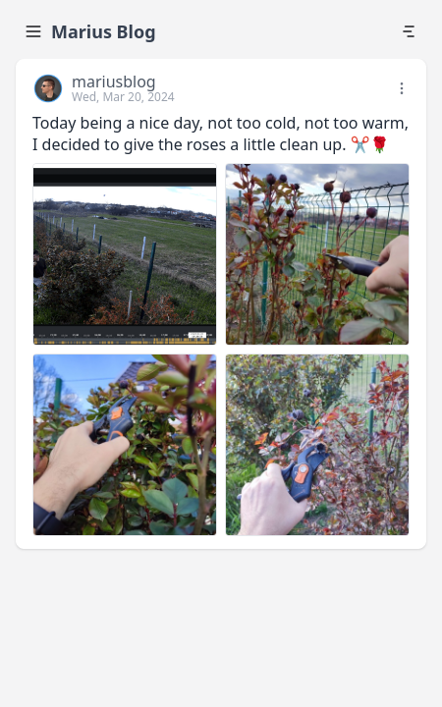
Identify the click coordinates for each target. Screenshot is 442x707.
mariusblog (114, 81)
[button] (404, 88)
